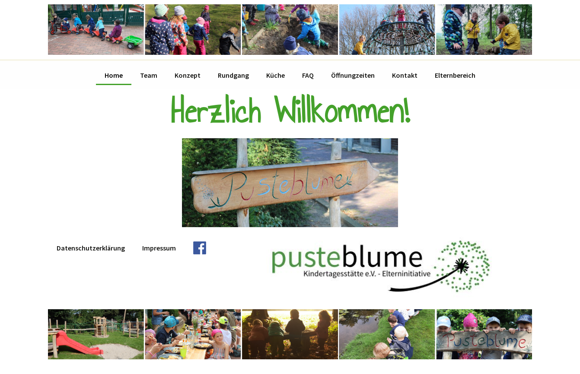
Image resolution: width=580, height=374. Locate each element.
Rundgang (233, 75)
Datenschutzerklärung (91, 248)
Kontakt (404, 75)
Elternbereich (455, 75)
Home (114, 75)
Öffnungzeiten (353, 75)
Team (148, 75)
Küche (275, 75)
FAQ (308, 75)
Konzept (188, 75)
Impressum (159, 248)
